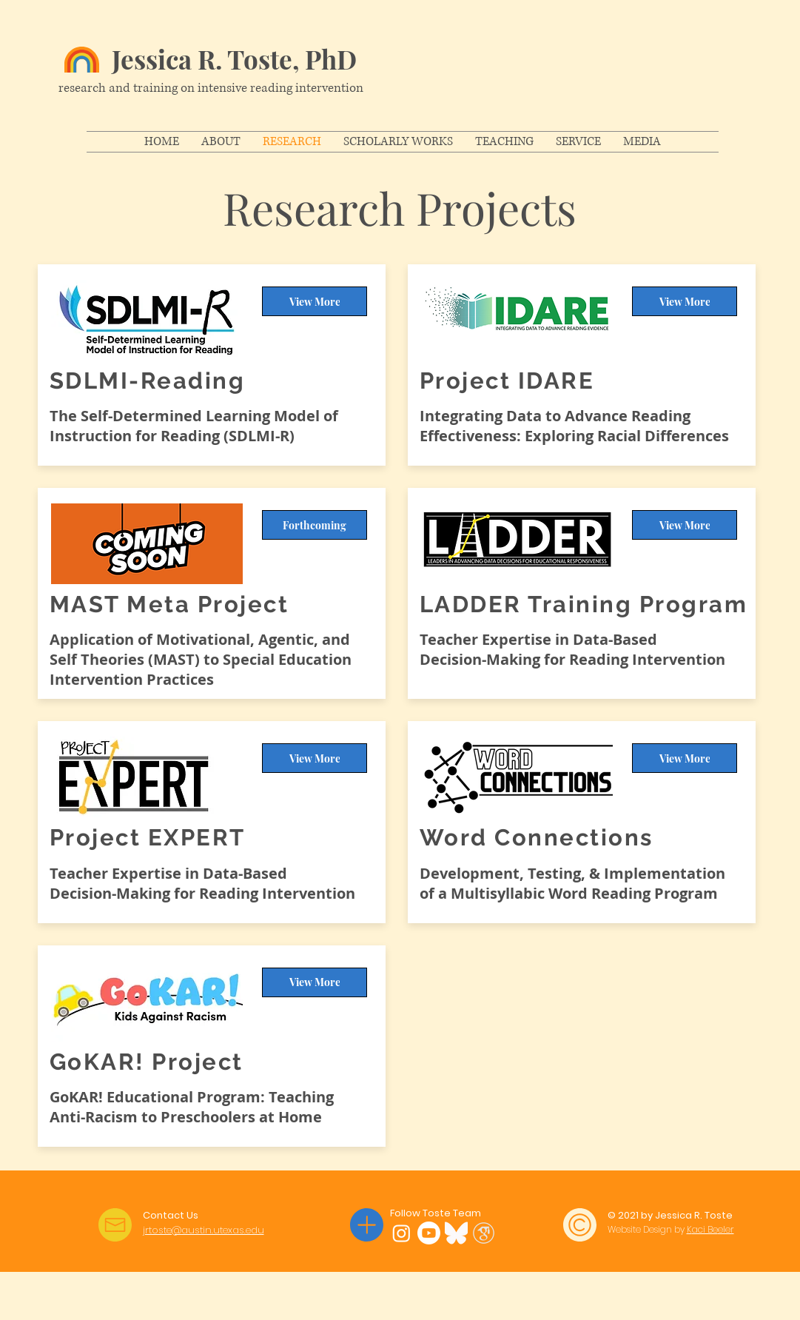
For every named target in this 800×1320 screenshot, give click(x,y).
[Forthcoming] (314, 525)
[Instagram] (401, 1233)
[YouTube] (428, 1233)
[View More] (314, 301)
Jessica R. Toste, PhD (234, 58)
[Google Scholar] (483, 1233)
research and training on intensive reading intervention (210, 87)
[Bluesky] (456, 1233)
